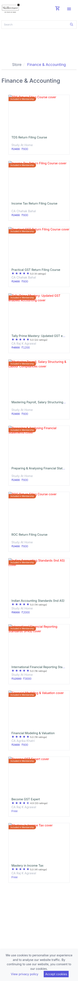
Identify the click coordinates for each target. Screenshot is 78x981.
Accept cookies (56, 974)
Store (16, 64)
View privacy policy (24, 974)
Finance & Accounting (46, 64)
